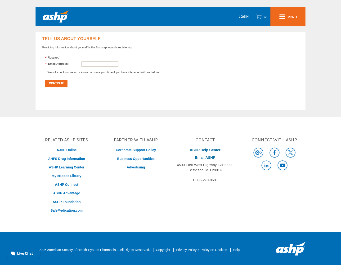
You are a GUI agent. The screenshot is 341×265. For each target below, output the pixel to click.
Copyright (163, 250)
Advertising (136, 167)
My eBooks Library (66, 176)
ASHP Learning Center (66, 167)
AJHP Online (67, 150)
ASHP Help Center (205, 150)
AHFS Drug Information (66, 159)
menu (288, 17)
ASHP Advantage (66, 193)
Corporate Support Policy (136, 150)
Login (244, 16)
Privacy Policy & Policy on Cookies (201, 250)
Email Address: (58, 63)
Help (236, 250)
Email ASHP (205, 157)
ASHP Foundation (67, 202)
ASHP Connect (66, 184)
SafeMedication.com (67, 210)
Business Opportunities (136, 159)
